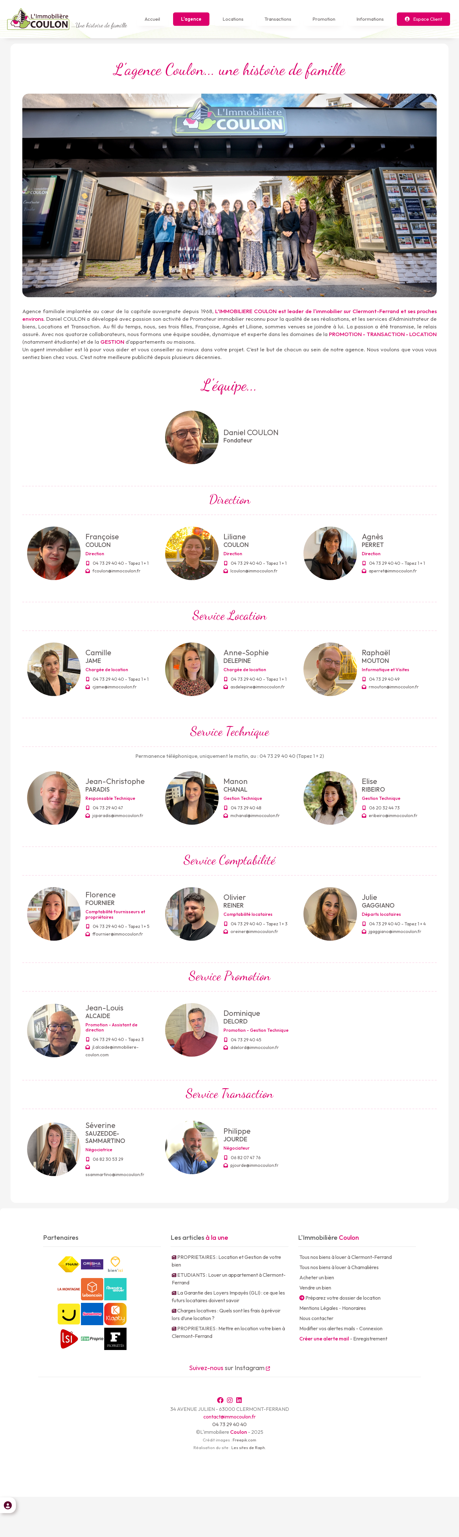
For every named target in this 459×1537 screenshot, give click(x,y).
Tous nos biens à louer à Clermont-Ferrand (345, 1257)
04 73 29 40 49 (381, 679)
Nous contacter (316, 1318)
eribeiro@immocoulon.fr (390, 815)
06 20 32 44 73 (381, 808)
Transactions (278, 19)
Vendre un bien (315, 1287)
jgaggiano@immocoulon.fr (391, 931)
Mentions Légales (318, 1308)
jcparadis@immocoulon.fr (114, 815)
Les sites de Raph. (248, 1487)
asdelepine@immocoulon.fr (254, 687)
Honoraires (354, 1308)
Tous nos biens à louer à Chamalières (339, 1267)
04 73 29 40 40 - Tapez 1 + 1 (117, 563)
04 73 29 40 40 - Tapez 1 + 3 (256, 924)
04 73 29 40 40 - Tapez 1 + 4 (394, 924)
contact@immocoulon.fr (229, 1457)
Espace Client (423, 19)
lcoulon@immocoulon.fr (250, 571)
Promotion (323, 19)
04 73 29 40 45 (242, 1040)
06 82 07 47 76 (242, 1157)
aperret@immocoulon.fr (389, 571)
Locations (233, 19)
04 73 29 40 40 (229, 1464)
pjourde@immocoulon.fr (251, 1165)
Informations (370, 19)
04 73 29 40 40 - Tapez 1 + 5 (117, 926)
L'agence (191, 19)
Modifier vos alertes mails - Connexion (340, 1328)
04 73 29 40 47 (104, 808)
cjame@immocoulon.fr (111, 687)
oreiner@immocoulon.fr (250, 931)
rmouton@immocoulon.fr (390, 687)
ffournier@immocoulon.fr (114, 934)
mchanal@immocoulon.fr (251, 815)
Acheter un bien (316, 1277)
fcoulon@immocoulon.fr (113, 571)
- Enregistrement (343, 1338)
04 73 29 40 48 (242, 808)
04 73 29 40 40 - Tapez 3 (115, 1039)
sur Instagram (229, 1368)
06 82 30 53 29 (104, 1159)
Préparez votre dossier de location (340, 1298)
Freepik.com (244, 1480)
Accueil (152, 19)
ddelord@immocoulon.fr (251, 1047)
